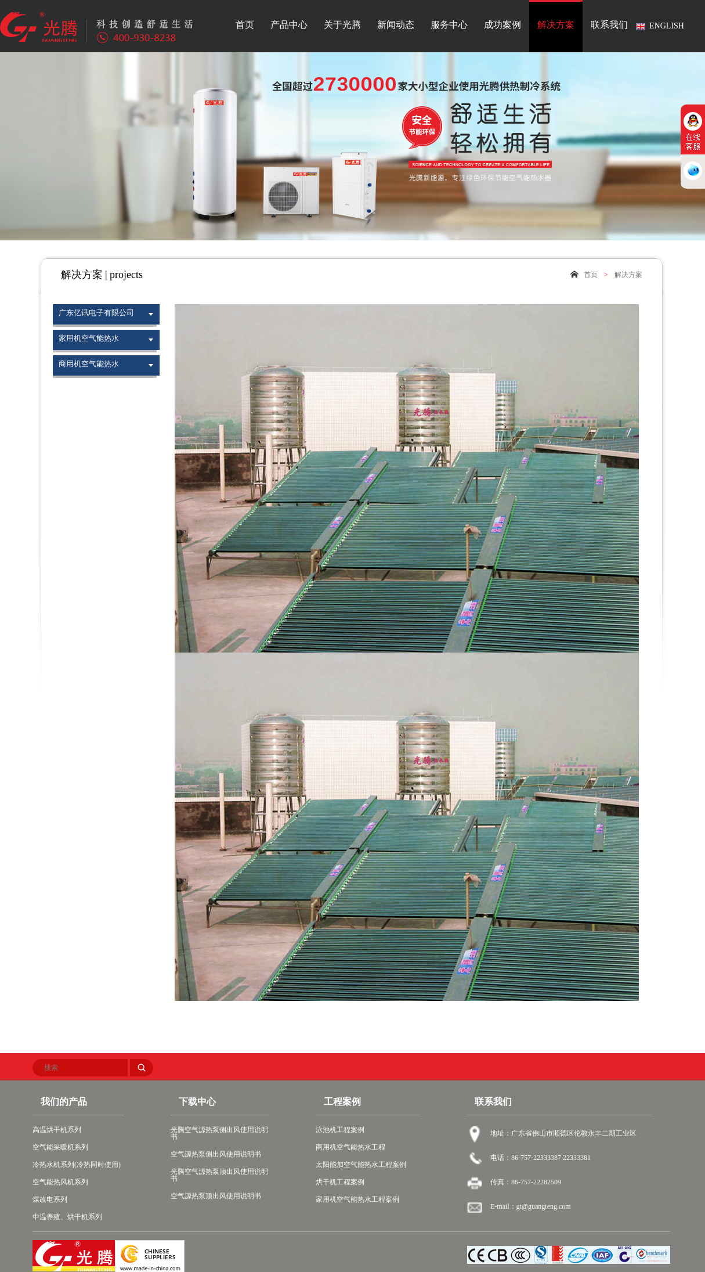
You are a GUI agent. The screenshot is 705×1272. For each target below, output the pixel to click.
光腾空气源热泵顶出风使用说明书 (219, 1175)
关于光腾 (342, 25)
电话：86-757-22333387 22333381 (540, 1158)
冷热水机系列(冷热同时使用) (76, 1165)
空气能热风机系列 (60, 1182)
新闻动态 (395, 25)
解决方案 (555, 25)
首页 (245, 25)
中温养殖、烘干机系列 (67, 1217)
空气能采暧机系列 (60, 1147)
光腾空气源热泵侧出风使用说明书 (219, 1133)
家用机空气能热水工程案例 (357, 1199)
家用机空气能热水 (89, 338)
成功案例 (502, 25)
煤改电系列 (49, 1199)
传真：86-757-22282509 (525, 1182)
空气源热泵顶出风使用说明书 (216, 1196)
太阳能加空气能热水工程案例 (361, 1165)
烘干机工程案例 (340, 1182)
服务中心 (449, 25)
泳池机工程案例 (340, 1130)
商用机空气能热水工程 (350, 1147)
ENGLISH (666, 25)
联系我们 (609, 25)
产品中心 (289, 25)
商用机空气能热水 (89, 363)
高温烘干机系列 (56, 1130)
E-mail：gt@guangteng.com (530, 1206)
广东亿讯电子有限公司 (96, 312)
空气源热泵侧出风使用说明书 (216, 1154)
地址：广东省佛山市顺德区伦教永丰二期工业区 (563, 1133)
